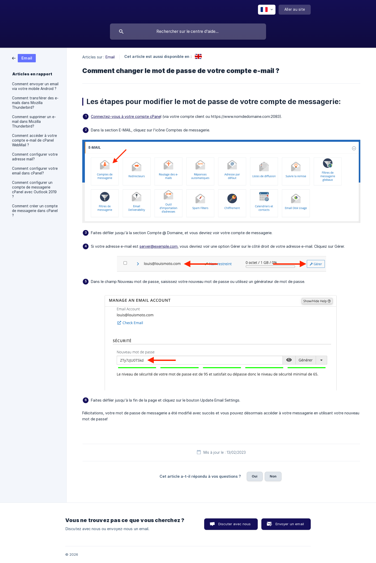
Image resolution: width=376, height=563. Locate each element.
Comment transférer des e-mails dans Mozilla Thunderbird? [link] (35, 103)
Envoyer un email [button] (289, 524)
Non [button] (273, 476)
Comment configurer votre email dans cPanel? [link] (35, 170)
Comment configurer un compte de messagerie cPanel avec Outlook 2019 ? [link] (34, 189)
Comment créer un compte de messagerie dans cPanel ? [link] (35, 210)
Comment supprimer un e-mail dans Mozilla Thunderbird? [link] (34, 121)
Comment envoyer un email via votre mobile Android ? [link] (35, 86)
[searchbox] (188, 31)
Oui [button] (254, 476)
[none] (266, 10)
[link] (24, 57)
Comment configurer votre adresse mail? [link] (35, 156)
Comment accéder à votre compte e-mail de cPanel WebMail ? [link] (34, 140)
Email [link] (110, 57)
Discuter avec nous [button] (234, 524)
